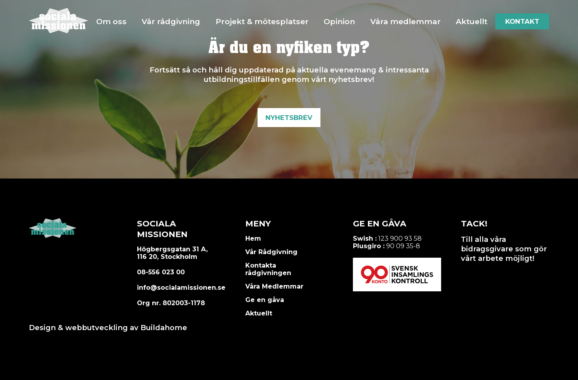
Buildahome (163, 327)
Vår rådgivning (171, 21)
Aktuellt (471, 21)
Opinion (339, 21)
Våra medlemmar (405, 21)
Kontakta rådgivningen (268, 269)
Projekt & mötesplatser (262, 21)
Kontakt (522, 21)
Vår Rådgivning (271, 252)
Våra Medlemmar (274, 286)
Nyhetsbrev (289, 118)
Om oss (111, 21)
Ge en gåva (264, 300)
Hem (253, 238)
